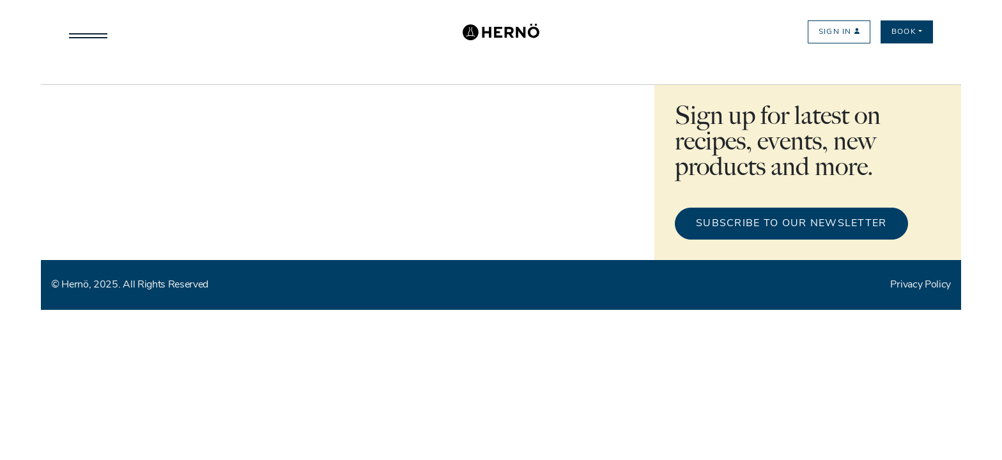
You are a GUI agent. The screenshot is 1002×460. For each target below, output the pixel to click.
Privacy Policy (920, 285)
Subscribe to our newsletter (791, 223)
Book (903, 32)
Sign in (839, 32)
